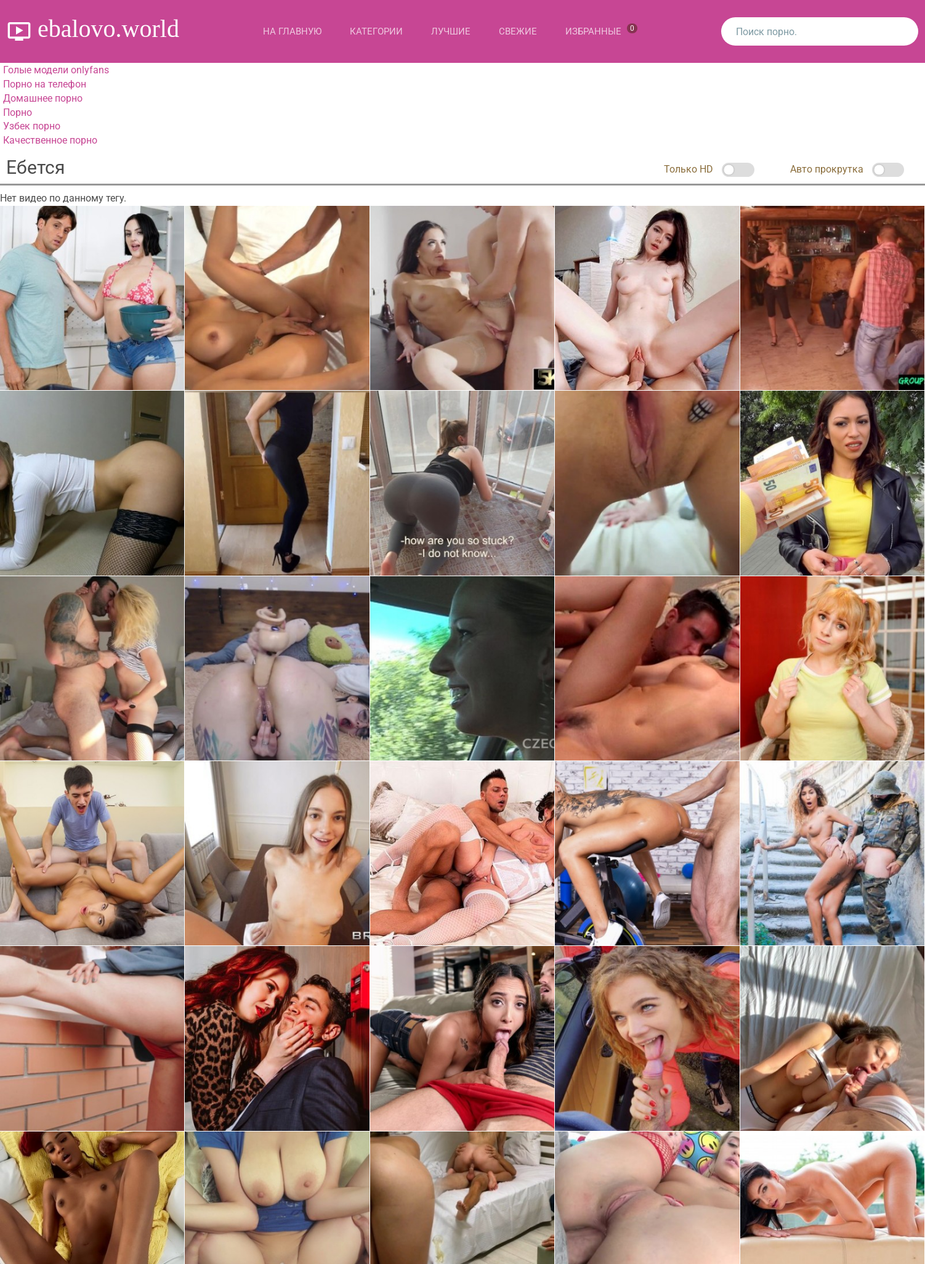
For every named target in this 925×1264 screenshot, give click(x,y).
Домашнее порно (43, 98)
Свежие (518, 31)
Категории (376, 31)
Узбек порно (31, 126)
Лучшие (451, 31)
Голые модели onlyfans (56, 70)
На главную (292, 31)
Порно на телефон (44, 84)
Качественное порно (50, 140)
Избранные (601, 30)
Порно (17, 112)
